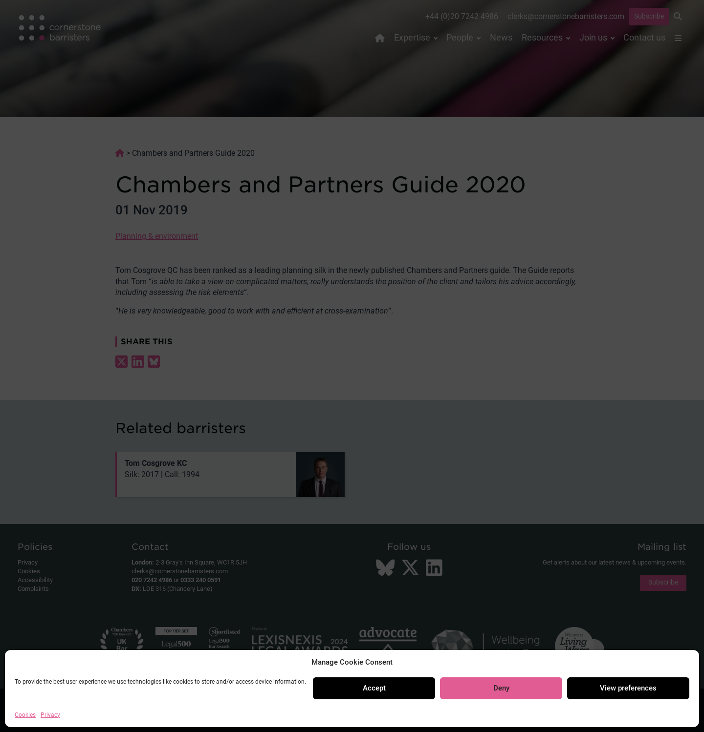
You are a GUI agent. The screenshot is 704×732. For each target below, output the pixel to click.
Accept (374, 688)
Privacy (50, 714)
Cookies (25, 714)
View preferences (628, 688)
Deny (501, 688)
